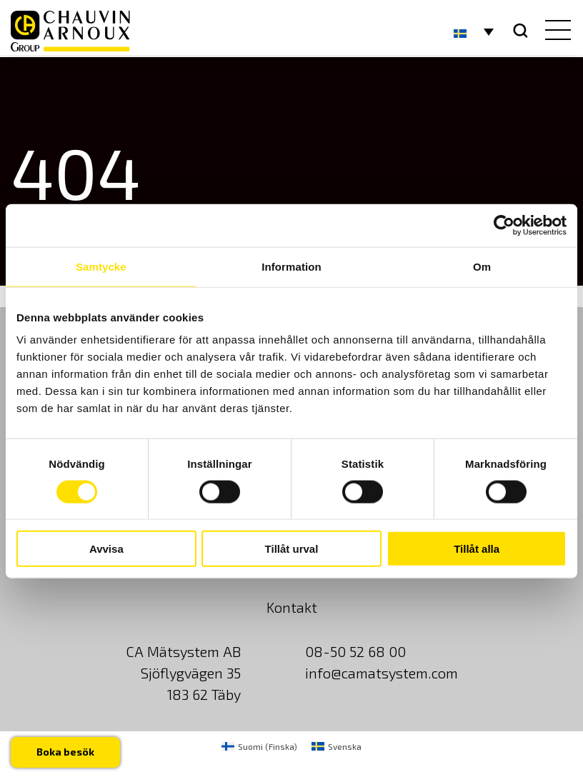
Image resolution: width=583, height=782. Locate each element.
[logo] (70, 31)
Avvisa (106, 549)
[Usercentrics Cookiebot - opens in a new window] (504, 225)
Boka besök (65, 752)
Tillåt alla (476, 549)
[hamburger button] (554, 31)
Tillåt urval (292, 549)
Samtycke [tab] (101, 266)
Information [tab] (291, 266)
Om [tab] (482, 266)
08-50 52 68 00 (355, 651)
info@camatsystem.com (381, 672)
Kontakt (291, 607)
